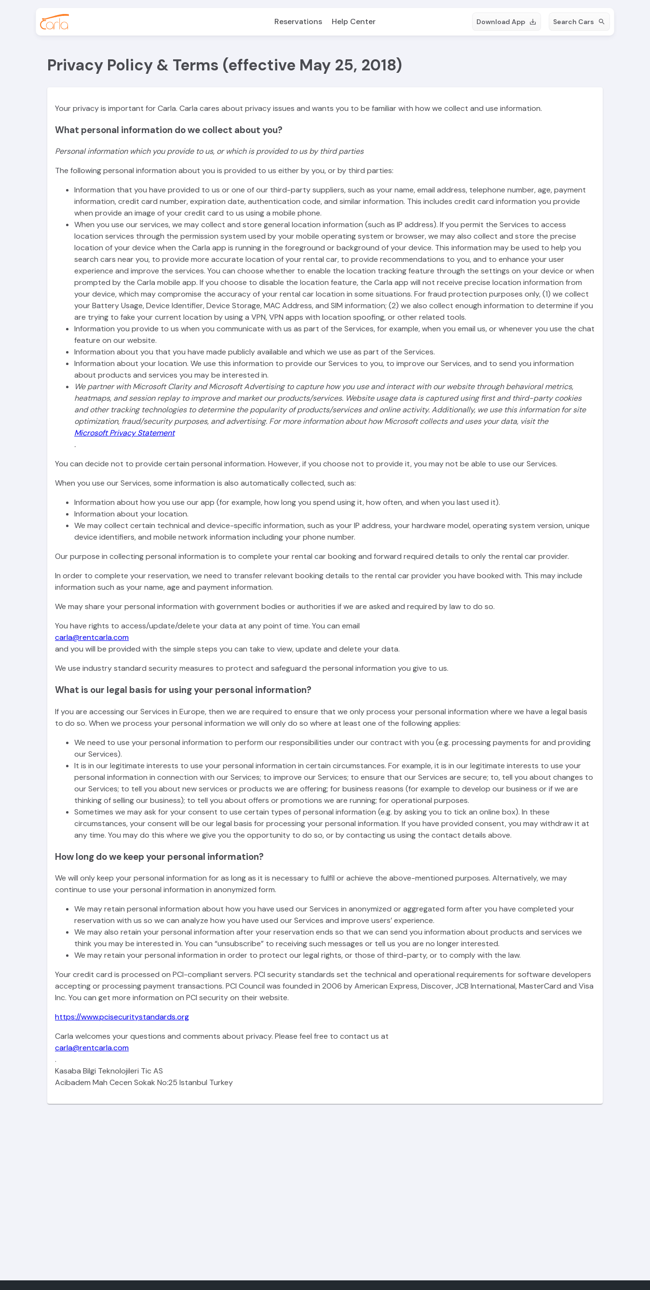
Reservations (298, 21)
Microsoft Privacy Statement (124, 433)
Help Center (354, 21)
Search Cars (579, 21)
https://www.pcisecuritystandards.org (122, 1017)
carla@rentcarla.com (92, 637)
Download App (506, 21)
